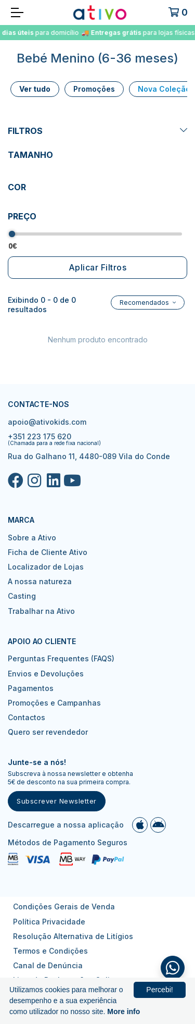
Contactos (26, 717)
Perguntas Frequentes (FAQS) (61, 658)
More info (123, 1011)
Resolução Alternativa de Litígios (73, 936)
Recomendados (145, 302)
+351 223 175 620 (39, 436)
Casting (22, 595)
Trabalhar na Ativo (41, 611)
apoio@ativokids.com (47, 421)
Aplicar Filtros (98, 267)
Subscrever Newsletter (57, 801)
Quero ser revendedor (48, 731)
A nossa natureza (40, 581)
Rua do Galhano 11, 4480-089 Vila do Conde (89, 456)
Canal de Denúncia (48, 965)
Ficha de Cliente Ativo (47, 552)
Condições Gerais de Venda (64, 906)
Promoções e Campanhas (54, 702)
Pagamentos (31, 688)
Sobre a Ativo (32, 537)
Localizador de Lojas (46, 566)
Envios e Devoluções (46, 673)
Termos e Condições (50, 950)
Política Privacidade (49, 921)
